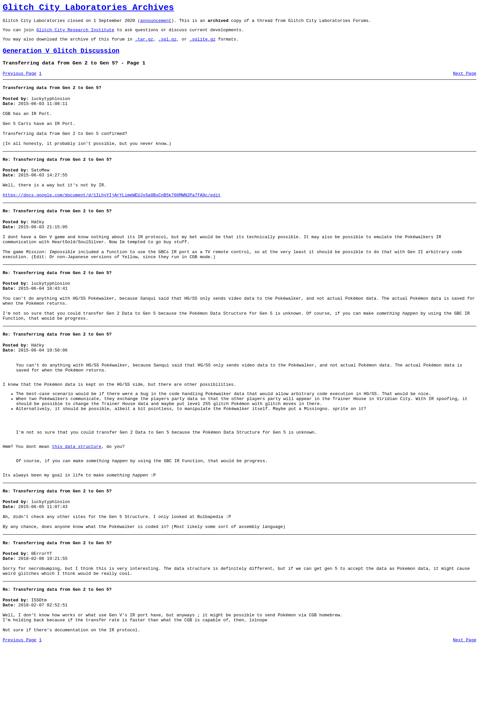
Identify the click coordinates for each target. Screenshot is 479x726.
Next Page (464, 81)
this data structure (76, 503)
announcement (155, 23)
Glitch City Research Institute (75, 34)
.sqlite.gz (203, 44)
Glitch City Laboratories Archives (88, 9)
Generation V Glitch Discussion (61, 56)
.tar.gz (144, 44)
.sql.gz (167, 44)
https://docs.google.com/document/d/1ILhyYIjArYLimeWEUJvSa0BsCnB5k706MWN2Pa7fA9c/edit (112, 219)
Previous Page (19, 81)
